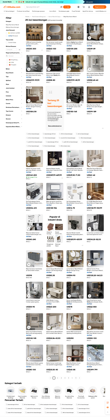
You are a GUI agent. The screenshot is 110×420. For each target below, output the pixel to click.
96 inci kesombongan (49, 146)
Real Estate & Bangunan (39, 16)
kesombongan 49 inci (52, 142)
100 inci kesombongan (66, 134)
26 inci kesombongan (51, 412)
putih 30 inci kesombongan (70, 142)
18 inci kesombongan (85, 138)
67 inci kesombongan (82, 404)
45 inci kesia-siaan (64, 146)
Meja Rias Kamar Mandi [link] (69, 16)
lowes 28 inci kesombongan (14, 408)
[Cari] (67, 6)
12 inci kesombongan (49, 138)
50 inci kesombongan (28, 404)
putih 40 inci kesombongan (34, 142)
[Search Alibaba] (42, 7)
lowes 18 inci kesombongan (14, 412)
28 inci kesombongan (50, 408)
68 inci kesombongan (87, 142)
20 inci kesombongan (32, 138)
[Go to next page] (79, 378)
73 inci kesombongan (66, 404)
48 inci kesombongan (67, 412)
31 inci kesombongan (32, 146)
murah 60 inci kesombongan (67, 138)
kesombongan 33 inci (12, 404)
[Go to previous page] (50, 378)
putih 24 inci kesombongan (33, 408)
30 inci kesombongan (32, 134)
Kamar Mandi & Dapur (54, 16)
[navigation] (14, 197)
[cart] (84, 7)
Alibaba (27, 16)
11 (75, 378)
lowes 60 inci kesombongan (33, 412)
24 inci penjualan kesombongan (47, 404)
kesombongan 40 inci (49, 134)
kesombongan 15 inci (83, 408)
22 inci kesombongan (82, 134)
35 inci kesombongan (67, 408)
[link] (107, 402)
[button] (61, 7)
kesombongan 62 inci (83, 412)
